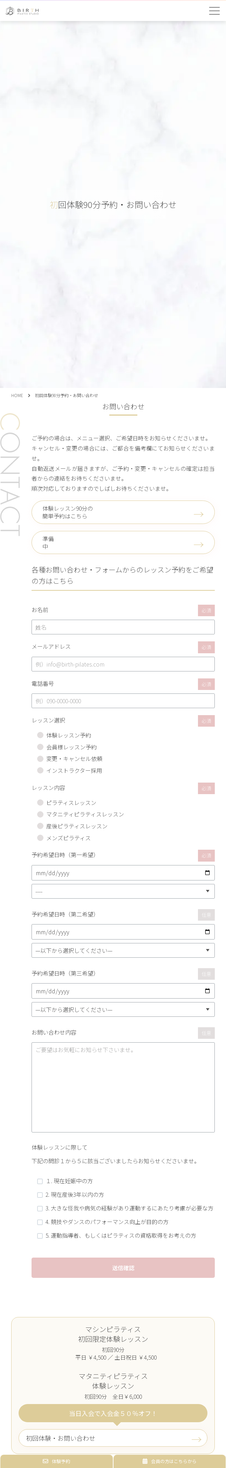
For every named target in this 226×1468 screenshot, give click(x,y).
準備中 (48, 542)
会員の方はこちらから (170, 1461)
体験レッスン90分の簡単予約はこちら (67, 512)
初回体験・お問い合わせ (60, 1437)
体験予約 (56, 1461)
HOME (17, 395)
